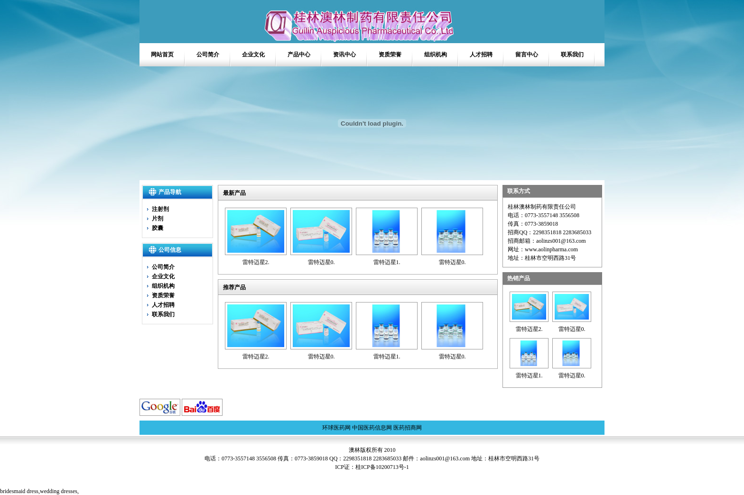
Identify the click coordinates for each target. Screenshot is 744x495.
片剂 (157, 218)
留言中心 (526, 54)
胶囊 (157, 228)
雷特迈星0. (321, 262)
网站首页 (162, 54)
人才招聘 (481, 54)
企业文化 (253, 54)
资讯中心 (344, 54)
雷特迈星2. (256, 262)
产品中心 (299, 54)
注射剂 (160, 209)
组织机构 (435, 54)
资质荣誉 (390, 54)
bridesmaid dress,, (39, 491)
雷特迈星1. (386, 262)
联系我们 (572, 54)
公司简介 (207, 54)
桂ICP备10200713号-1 (382, 467)
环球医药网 (336, 427)
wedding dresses (58, 491)
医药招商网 (407, 427)
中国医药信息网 (372, 427)
